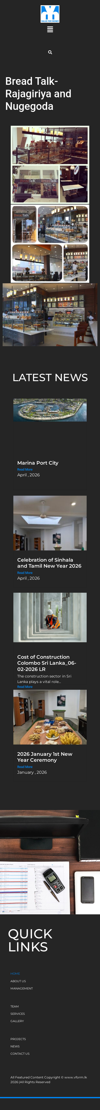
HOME (15, 973)
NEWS (15, 1046)
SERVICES (17, 1014)
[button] (50, 29)
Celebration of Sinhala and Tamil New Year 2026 (49, 563)
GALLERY (17, 1021)
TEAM (14, 1006)
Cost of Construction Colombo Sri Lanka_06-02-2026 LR (46, 663)
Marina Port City (37, 463)
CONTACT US (20, 1053)
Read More (24, 469)
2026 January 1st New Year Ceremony (44, 757)
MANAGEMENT (21, 988)
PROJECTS (18, 1039)
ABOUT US (18, 981)
